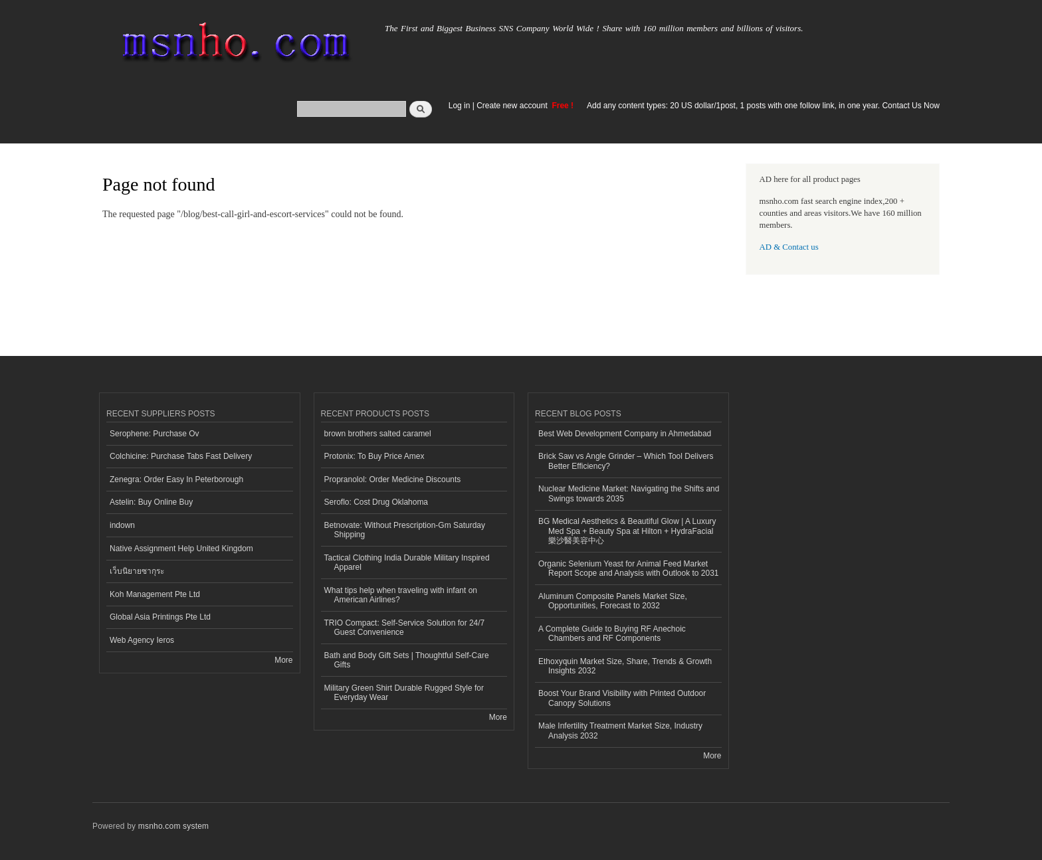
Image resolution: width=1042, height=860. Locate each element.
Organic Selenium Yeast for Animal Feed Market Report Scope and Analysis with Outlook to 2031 (628, 568)
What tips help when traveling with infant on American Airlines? (401, 595)
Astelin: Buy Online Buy (151, 502)
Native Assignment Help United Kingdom (181, 548)
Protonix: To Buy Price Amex (374, 456)
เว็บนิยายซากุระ (137, 571)
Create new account (513, 105)
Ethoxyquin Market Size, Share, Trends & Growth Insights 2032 (625, 666)
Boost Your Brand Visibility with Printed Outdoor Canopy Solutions (622, 698)
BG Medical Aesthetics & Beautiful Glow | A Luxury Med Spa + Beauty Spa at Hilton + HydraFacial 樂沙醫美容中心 (627, 531)
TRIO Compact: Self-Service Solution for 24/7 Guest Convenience (404, 627)
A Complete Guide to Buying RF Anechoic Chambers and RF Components (612, 633)
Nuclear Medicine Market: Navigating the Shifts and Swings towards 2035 (628, 493)
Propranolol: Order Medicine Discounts (392, 479)
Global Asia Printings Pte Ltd (160, 617)
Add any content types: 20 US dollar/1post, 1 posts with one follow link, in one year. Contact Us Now (763, 105)
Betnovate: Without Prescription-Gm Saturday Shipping (404, 530)
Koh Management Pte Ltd (155, 594)
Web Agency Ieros (142, 640)
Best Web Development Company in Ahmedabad (624, 433)
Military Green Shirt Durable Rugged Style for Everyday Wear (404, 692)
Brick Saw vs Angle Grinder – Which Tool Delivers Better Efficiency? (626, 461)
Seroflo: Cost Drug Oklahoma (376, 502)
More (283, 660)
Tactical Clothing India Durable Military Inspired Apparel (407, 562)
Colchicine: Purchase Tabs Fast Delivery (181, 456)
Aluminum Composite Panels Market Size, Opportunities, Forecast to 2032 (612, 601)
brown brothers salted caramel (377, 433)
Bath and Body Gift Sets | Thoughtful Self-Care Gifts (406, 660)
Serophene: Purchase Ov (154, 433)
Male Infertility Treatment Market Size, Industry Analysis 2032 (620, 730)
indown (122, 525)
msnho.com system (173, 826)
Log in (459, 105)
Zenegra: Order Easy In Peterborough (176, 479)
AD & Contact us (789, 247)
